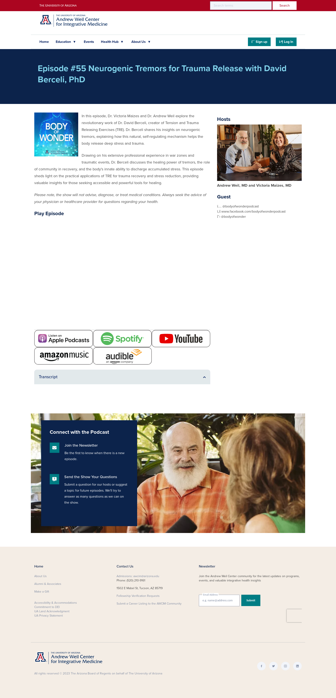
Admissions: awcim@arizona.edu (138, 576)
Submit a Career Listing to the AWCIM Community (149, 603)
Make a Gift (41, 591)
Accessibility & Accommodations (55, 603)
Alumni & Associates (47, 584)
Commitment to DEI (47, 607)
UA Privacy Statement (48, 615)
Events (89, 42)
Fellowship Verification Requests (138, 596)
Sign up (259, 42)
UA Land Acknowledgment (51, 611)
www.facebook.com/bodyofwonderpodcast (253, 211)
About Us (139, 42)
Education (64, 42)
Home (44, 42)
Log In (286, 42)
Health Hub (110, 42)
